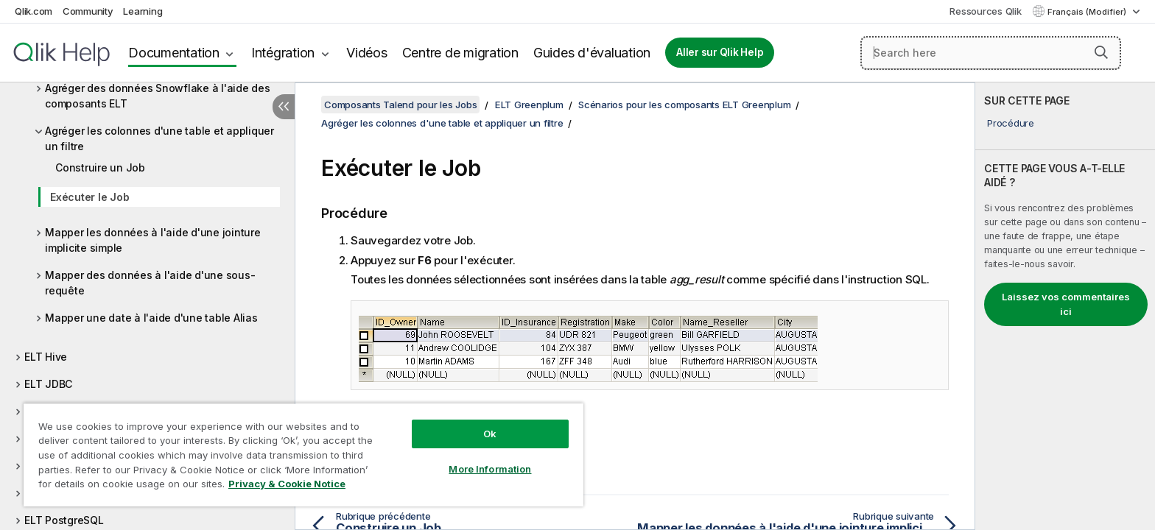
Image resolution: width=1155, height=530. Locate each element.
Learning (142, 11)
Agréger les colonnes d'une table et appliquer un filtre (159, 138)
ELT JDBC (48, 384)
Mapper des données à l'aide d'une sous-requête (150, 283)
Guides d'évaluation (591, 52)
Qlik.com (33, 11)
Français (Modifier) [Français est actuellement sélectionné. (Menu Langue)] (1087, 12)
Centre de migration (460, 52)
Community (88, 11)
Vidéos (366, 52)
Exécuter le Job (89, 197)
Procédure (1010, 123)
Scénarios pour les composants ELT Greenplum (684, 104)
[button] (1101, 52)
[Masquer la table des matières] (284, 106)
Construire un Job (100, 167)
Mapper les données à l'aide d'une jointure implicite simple (153, 240)
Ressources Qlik (985, 11)
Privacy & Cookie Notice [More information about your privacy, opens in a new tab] (286, 484)
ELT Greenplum (529, 104)
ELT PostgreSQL (64, 520)
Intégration (283, 52)
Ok (489, 433)
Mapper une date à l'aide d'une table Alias (151, 317)
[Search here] (991, 53)
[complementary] (1065, 306)
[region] (303, 454)
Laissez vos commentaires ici (1066, 304)
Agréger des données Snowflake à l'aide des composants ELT (157, 96)
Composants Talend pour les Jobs (400, 104)
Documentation (174, 52)
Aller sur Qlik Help (719, 52)
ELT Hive (45, 356)
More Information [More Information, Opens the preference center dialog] (490, 469)
